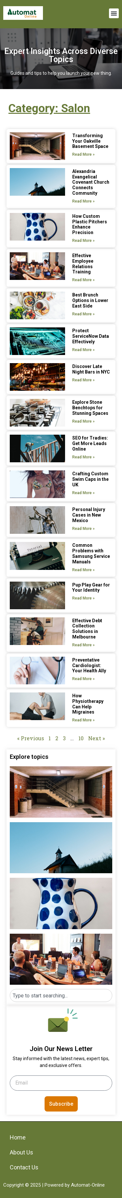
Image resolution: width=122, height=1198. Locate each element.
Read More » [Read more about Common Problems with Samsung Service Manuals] (83, 570)
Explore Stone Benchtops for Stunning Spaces (90, 408)
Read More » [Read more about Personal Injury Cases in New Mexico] (83, 528)
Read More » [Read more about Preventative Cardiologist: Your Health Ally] (83, 679)
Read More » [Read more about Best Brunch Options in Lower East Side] (83, 314)
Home (18, 1137)
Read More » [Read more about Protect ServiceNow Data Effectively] (83, 350)
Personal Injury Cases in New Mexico (88, 515)
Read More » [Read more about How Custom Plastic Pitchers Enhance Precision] (83, 240)
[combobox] (61, 995)
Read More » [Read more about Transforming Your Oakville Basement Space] (83, 154)
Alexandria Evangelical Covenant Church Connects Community (90, 182)
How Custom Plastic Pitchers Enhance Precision (89, 224)
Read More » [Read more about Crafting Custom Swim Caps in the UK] (83, 493)
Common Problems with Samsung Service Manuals (91, 553)
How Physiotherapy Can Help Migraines (87, 704)
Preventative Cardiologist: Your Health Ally (89, 665)
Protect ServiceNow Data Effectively (90, 336)
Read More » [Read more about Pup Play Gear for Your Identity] (83, 598)
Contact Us (24, 1167)
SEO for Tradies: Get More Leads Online (90, 443)
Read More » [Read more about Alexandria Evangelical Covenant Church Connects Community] (83, 201)
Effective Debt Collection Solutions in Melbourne (87, 628)
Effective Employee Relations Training (82, 263)
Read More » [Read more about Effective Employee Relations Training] (83, 280)
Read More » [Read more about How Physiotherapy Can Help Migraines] (83, 720)
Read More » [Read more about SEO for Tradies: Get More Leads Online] (83, 457)
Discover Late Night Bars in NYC (91, 369)
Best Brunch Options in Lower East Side (90, 300)
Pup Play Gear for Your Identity (91, 587)
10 (81, 738)
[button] (114, 13)
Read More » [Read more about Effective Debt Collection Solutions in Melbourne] (83, 645)
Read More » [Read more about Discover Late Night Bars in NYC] (83, 380)
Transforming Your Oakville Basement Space (90, 141)
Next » (96, 738)
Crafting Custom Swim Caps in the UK (90, 479)
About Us (21, 1152)
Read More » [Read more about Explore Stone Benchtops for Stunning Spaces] (83, 421)
